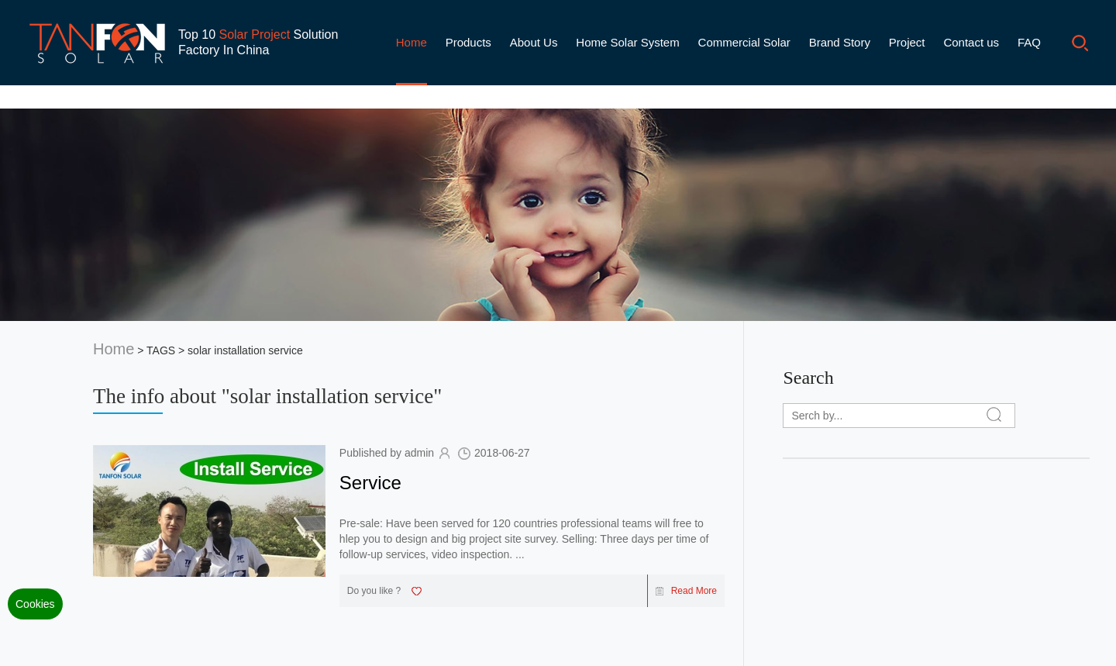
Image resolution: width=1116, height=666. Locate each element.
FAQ (1029, 42)
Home (411, 42)
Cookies (35, 604)
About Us (534, 42)
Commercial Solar (744, 42)
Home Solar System (627, 42)
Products (468, 42)
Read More (686, 590)
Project (907, 42)
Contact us (971, 42)
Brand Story (839, 42)
